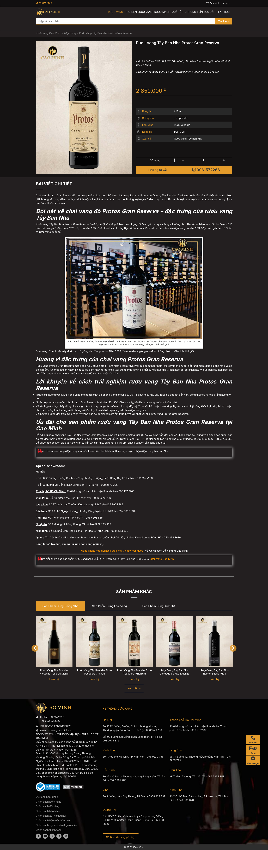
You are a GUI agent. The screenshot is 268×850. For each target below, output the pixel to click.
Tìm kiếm (223, 21)
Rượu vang (115, 12)
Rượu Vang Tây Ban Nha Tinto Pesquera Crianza (94, 672)
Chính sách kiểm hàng (48, 801)
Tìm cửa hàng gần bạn (120, 837)
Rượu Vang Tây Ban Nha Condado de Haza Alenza (174, 672)
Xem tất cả (134, 688)
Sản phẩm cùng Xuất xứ (158, 606)
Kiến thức (223, 12)
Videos (226, 3)
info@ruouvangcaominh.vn (55, 725)
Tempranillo (180, 118)
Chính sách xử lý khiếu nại (51, 815)
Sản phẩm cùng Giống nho (60, 606)
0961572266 (44, 3)
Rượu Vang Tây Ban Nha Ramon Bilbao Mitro (214, 672)
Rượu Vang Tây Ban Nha (188, 138)
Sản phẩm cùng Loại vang (109, 606)
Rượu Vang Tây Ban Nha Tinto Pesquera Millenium (134, 672)
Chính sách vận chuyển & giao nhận (56, 825)
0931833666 (52, 720)
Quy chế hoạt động (47, 796)
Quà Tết (177, 12)
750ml (177, 111)
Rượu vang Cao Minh (161, 559)
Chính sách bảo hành (48, 811)
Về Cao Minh (212, 3)
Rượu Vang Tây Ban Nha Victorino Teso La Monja (54, 672)
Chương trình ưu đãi (199, 12)
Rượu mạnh (162, 12)
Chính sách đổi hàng (47, 806)
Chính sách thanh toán (49, 830)
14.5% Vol (179, 131)
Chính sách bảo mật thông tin (53, 820)
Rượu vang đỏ (182, 125)
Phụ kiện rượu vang (139, 12)
